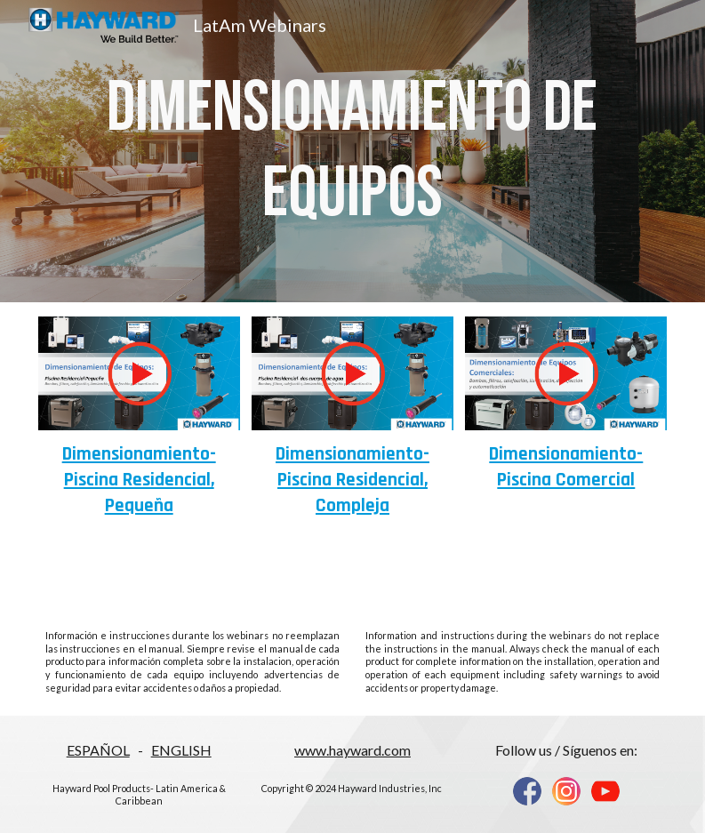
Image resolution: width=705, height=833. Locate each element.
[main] (352, 151)
